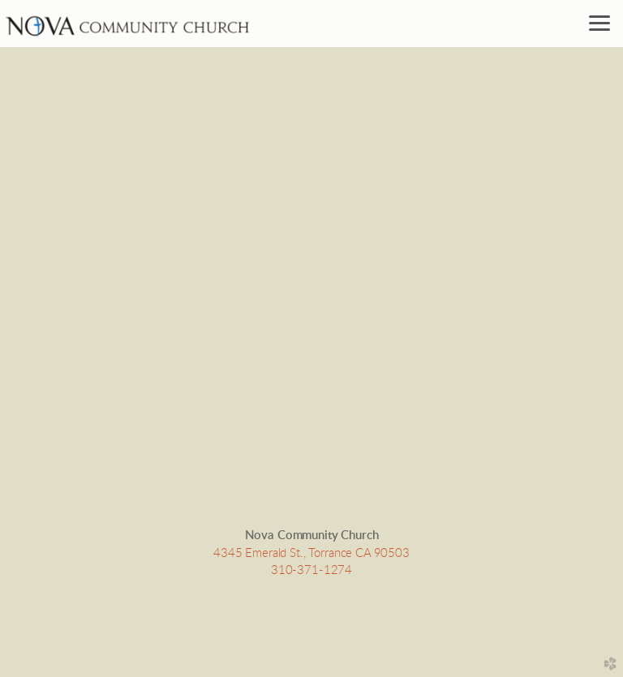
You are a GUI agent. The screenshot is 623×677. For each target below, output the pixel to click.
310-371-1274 (311, 570)
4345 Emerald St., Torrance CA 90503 (311, 553)
